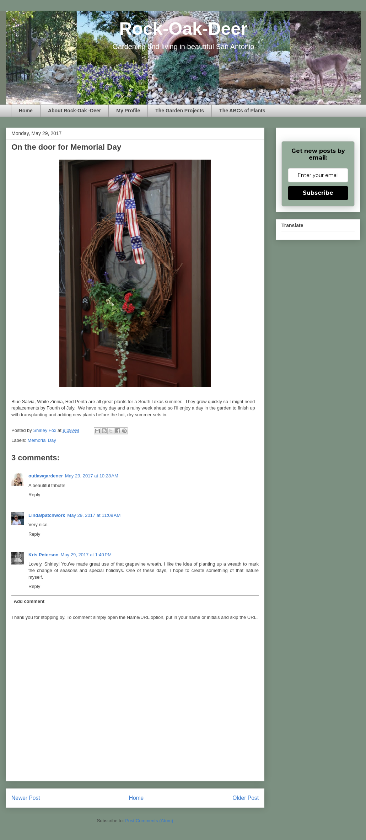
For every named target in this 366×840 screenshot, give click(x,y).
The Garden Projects (179, 110)
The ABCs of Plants (242, 110)
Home (26, 110)
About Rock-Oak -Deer (74, 110)
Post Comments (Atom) (149, 820)
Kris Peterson (43, 554)
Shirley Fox (45, 430)
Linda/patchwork (46, 515)
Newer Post (25, 798)
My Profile (128, 110)
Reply (34, 494)
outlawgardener (45, 475)
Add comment (29, 601)
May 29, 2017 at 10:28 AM (91, 475)
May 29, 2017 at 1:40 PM (86, 554)
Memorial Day (42, 440)
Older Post (245, 798)
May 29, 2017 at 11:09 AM (93, 515)
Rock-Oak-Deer (183, 29)
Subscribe (318, 192)
